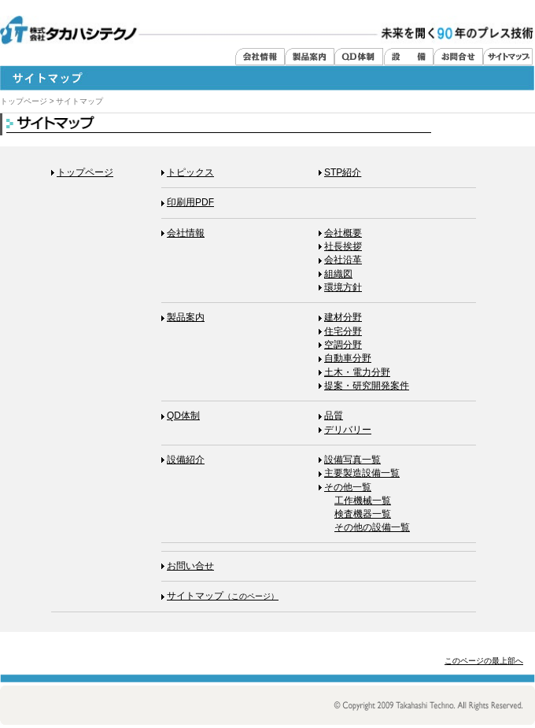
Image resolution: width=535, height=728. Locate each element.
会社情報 (183, 232)
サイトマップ (220, 595)
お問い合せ (187, 565)
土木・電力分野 (354, 372)
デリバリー (345, 429)
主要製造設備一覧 (359, 473)
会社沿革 (340, 259)
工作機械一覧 (362, 500)
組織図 (335, 273)
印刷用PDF (187, 202)
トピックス (187, 172)
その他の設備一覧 (372, 527)
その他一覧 (345, 487)
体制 (180, 415)
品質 (331, 415)
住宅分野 (340, 331)
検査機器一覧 (362, 513)
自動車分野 (345, 358)
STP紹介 (340, 172)
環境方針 (340, 287)
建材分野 (340, 317)
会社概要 (340, 232)
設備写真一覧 (350, 459)
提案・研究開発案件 (364, 385)
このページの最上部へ (484, 660)
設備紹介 (183, 459)
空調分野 (340, 344)
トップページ (23, 101)
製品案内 (183, 317)
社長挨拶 (340, 246)
